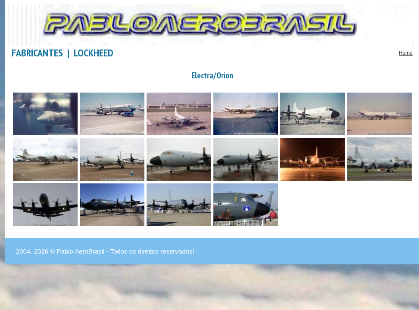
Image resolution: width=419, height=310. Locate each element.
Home (406, 53)
